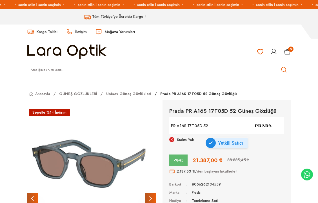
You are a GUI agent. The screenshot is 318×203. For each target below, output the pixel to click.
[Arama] (284, 69)
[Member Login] (273, 51)
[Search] (159, 69)
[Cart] (287, 51)
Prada (197, 192)
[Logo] (66, 51)
